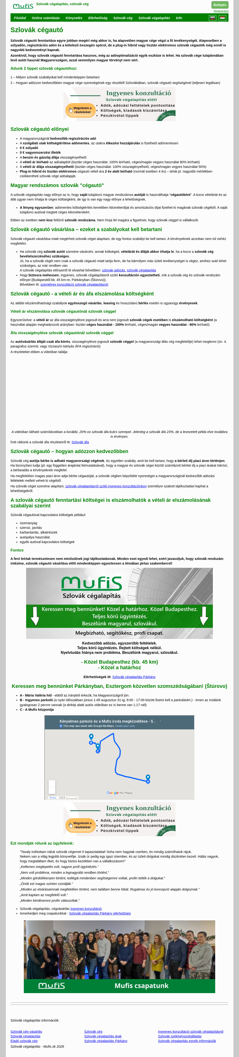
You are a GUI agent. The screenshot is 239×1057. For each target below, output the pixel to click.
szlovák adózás (113, 270)
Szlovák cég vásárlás (26, 1031)
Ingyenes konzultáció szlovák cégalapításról (190, 1031)
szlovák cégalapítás (141, 270)
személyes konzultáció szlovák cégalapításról (74, 284)
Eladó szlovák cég (24, 1041)
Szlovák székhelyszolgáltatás (179, 1036)
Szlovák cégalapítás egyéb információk (187, 1041)
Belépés (220, 5)
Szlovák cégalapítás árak (103, 1036)
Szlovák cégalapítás (25, 1036)
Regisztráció (221, 11)
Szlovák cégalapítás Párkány (134, 677)
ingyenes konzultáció (86, 909)
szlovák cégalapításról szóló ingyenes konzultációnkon (106, 486)
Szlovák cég (93, 1031)
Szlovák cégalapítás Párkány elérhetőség (100, 913)
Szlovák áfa (80, 442)
